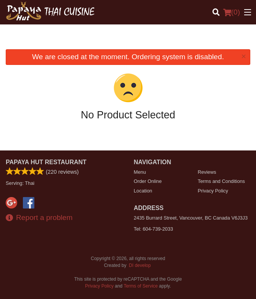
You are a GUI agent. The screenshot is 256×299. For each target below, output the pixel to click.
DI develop (140, 265)
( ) (231, 12)
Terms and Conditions (221, 181)
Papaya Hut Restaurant (46, 162)
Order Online (148, 181)
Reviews (207, 172)
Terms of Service (141, 286)
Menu (140, 172)
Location (143, 191)
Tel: (153, 229)
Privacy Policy (213, 191)
